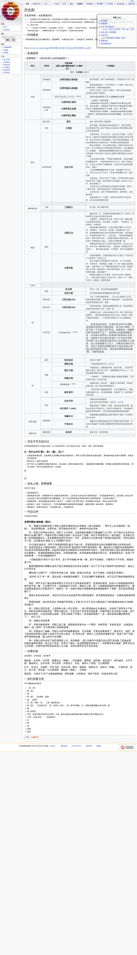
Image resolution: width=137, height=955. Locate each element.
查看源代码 (36, 4)
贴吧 (112, 402)
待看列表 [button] (32, 651)
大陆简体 (80, 4)
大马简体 (110, 4)
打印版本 (7, 67)
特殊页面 (7, 65)
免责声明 (89, 746)
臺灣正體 (131, 4)
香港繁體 (90, 4)
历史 (45, 4)
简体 (64, 4)
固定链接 (7, 70)
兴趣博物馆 (7, 47)
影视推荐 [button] (32, 53)
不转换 (56, 4)
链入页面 (7, 59)
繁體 (71, 4)
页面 (27, 4)
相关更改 (7, 62)
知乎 (110, 364)
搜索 (2, 33)
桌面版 (98, 746)
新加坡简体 (121, 4)
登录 (132, 1)
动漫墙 (6, 52)
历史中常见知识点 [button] (38, 441)
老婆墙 (6, 50)
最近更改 (7, 30)
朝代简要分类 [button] (35, 679)
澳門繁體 (100, 4)
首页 (5, 27)
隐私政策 (64, 746)
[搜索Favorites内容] (11, 37)
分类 (27, 737)
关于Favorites (76, 746)
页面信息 (7, 72)
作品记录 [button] (32, 511)
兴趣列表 (35, 737)
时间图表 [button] (32, 34)
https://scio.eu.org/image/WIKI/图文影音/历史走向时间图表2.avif (56, 48)
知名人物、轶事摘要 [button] (39, 483)
